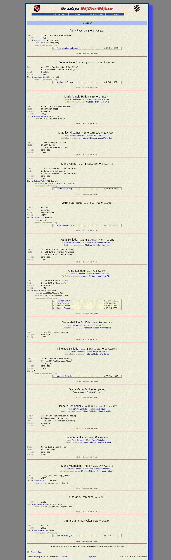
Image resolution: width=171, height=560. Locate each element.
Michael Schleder (73, 243)
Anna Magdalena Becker (67, 48)
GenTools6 (115, 14)
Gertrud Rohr (105, 328)
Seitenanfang (34, 552)
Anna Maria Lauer (99, 440)
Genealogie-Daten (59, 14)
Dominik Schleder (80, 409)
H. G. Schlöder (62, 557)
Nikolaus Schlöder (77, 274)
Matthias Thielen (88, 471)
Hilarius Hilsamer (77, 135)
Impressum (92, 557)
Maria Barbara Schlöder (99, 99)
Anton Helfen (75, 99)
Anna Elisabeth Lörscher (99, 469)
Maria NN (105, 102)
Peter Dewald (63, 303)
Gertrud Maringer (64, 535)
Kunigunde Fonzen (65, 82)
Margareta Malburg (101, 351)
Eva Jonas (104, 354)
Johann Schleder (89, 411)
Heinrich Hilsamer (89, 138)
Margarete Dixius (105, 276)
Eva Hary (106, 245)
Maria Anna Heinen (101, 274)
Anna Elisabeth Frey (66, 225)
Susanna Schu (100, 325)
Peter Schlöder (92, 354)
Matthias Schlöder (91, 328)
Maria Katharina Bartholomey (100, 243)
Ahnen (77, 14)
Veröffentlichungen (96, 14)
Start (41, 14)
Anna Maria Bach (105, 138)
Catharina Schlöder (101, 135)
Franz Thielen (75, 469)
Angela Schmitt (104, 442)
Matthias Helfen (93, 102)
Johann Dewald (63, 306)
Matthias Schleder (93, 245)
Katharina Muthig (64, 189)
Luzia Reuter (100, 409)
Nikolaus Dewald (64, 301)
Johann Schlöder (77, 351)
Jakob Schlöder (79, 325)
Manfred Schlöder (64, 376)
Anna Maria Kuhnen (105, 471)
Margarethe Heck (105, 411)
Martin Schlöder (90, 276)
